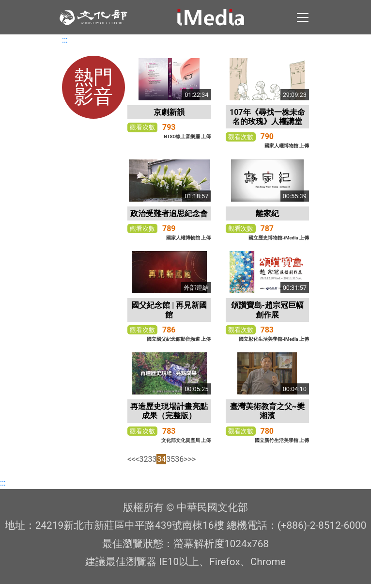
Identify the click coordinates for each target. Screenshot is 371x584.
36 (179, 459)
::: (65, 40)
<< (131, 459)
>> (192, 459)
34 (161, 459)
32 (143, 459)
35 (170, 459)
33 (152, 459)
